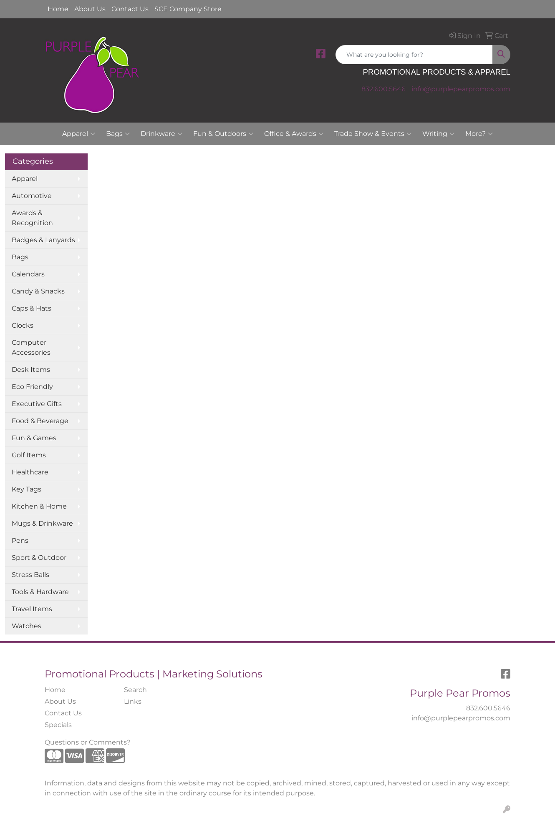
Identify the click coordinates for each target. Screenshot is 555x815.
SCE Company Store (188, 9)
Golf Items (29, 455)
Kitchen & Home (39, 506)
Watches (26, 626)
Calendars (28, 274)
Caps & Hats (31, 308)
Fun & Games (34, 438)
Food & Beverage (40, 421)
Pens (20, 540)
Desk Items (31, 370)
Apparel (78, 134)
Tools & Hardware (40, 592)
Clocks (22, 325)
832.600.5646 (383, 89)
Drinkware (161, 134)
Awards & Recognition (32, 218)
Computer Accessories (31, 347)
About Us (90, 9)
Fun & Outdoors (223, 134)
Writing (438, 134)
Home (58, 9)
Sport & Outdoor (39, 558)
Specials (58, 725)
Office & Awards (293, 134)
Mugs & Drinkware (42, 523)
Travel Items (32, 609)
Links (132, 701)
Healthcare (30, 472)
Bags (118, 134)
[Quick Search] (414, 54)
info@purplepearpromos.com (460, 89)
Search (135, 690)
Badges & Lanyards (43, 240)
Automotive (32, 196)
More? (479, 134)
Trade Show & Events (372, 134)
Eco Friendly (32, 387)
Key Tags (26, 489)
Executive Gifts (37, 404)
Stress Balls (30, 575)
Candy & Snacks (38, 291)
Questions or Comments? (88, 742)
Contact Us (130, 9)
